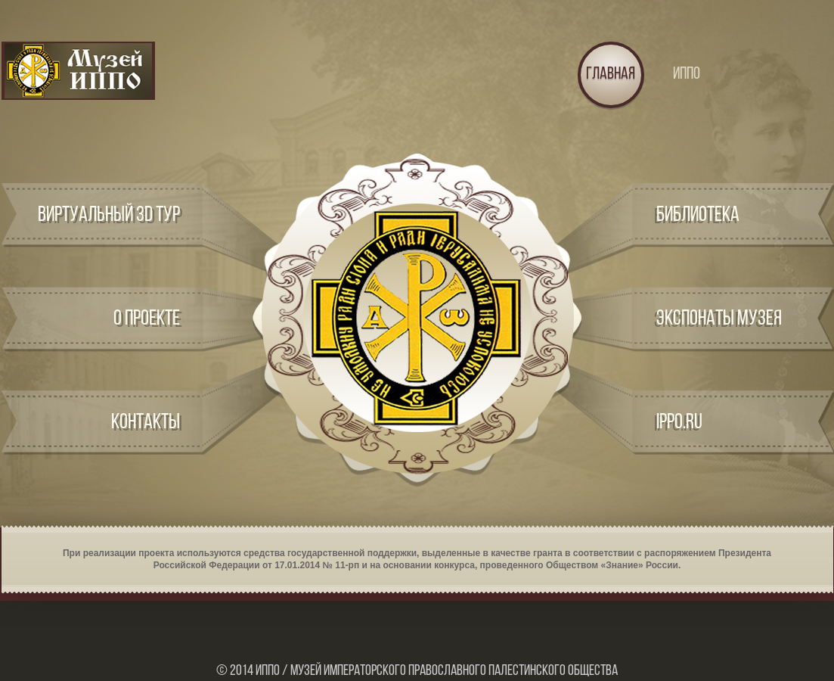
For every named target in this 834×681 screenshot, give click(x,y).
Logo (78, 71)
